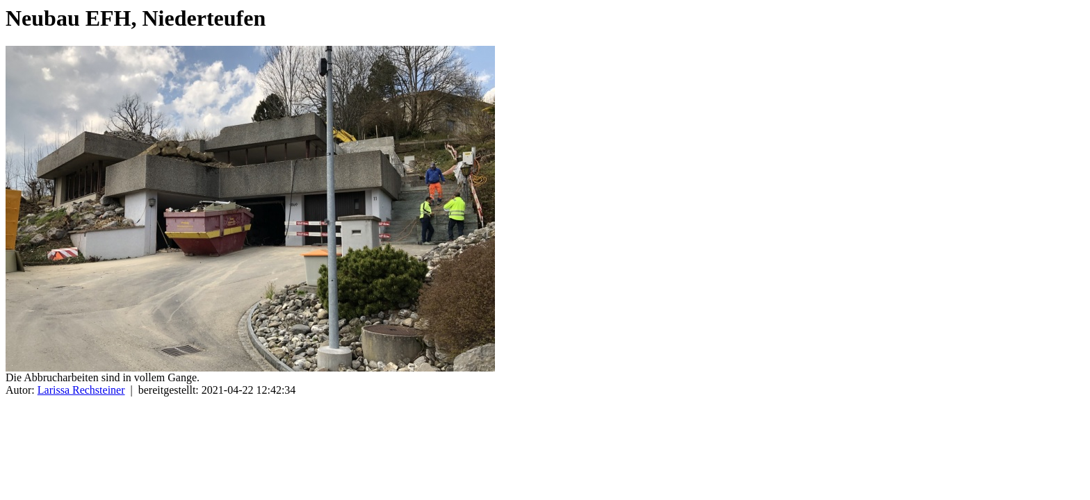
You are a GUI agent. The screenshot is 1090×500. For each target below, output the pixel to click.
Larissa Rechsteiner (81, 390)
